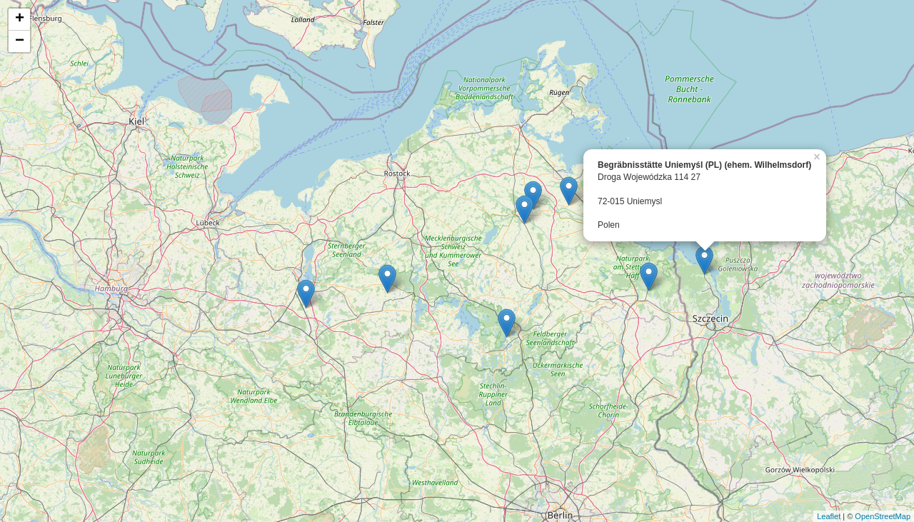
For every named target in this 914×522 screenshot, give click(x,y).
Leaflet (828, 516)
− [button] (19, 41)
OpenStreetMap (882, 516)
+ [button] (19, 19)
